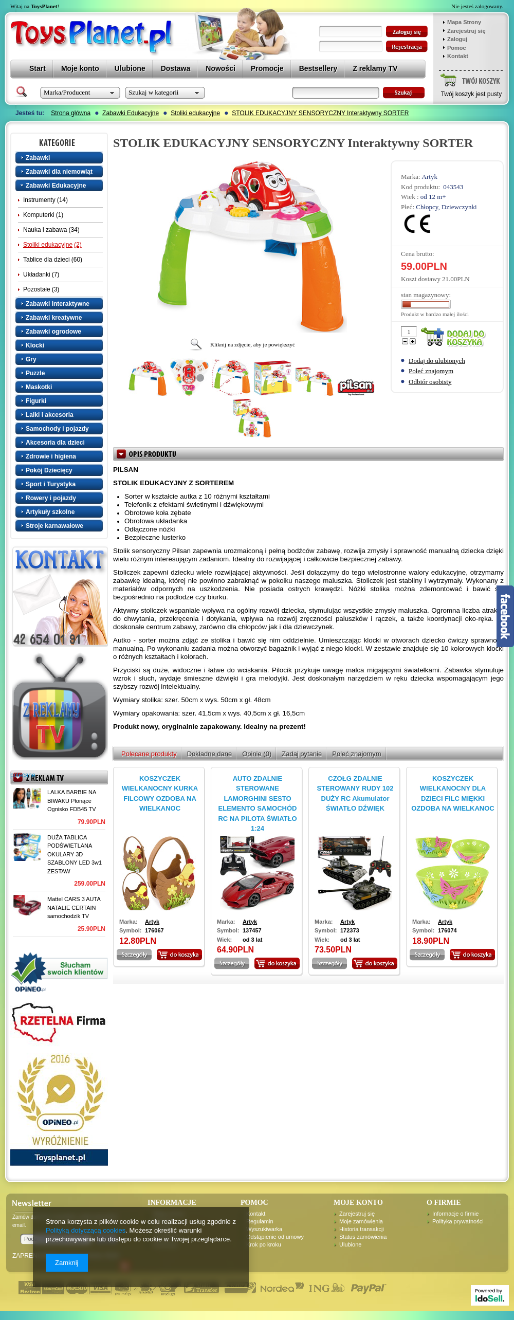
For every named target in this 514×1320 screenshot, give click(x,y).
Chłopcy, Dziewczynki (446, 207)
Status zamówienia (363, 1237)
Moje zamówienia (361, 1221)
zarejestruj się (407, 46)
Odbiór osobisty (430, 382)
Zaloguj (457, 39)
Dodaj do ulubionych (437, 360)
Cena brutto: (417, 254)
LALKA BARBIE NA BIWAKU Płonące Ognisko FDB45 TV (71, 800)
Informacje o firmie (455, 1214)
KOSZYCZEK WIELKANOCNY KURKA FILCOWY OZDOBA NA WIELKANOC (160, 794)
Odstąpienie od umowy (275, 1237)
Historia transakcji (361, 1229)
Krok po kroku (263, 1244)
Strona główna (70, 113)
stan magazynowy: (426, 295)
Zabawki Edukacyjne (130, 113)
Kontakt (457, 56)
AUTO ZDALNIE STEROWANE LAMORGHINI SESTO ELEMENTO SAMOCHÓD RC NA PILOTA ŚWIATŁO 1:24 (257, 804)
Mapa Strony (464, 22)
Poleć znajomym (431, 371)
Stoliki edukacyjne (195, 113)
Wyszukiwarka (264, 1229)
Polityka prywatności (458, 1221)
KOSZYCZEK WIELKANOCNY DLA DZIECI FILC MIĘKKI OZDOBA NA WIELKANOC (452, 794)
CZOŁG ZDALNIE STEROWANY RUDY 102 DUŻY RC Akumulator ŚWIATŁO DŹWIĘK (355, 794)
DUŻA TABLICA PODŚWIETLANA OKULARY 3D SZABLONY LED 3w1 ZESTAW (74, 854)
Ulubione (350, 1244)
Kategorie (60, 142)
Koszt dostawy (420, 279)
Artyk (429, 176)
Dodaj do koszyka (455, 337)
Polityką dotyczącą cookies (85, 1230)
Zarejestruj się (466, 31)
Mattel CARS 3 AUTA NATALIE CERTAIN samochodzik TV (73, 907)
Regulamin (259, 1221)
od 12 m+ (433, 196)
